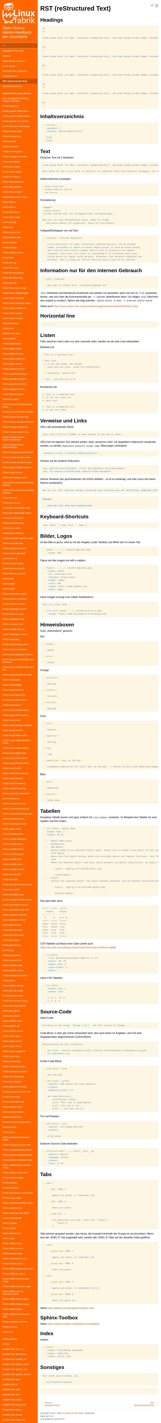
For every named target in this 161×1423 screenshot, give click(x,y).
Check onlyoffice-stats (13, 894)
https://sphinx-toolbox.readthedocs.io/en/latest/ (73, 1324)
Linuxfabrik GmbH (69, 1413)
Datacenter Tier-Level (13, 51)
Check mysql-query (12, 705)
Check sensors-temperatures (17, 1122)
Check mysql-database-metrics (18, 654)
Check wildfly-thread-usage (16, 1304)
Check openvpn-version (14, 920)
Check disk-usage (11, 217)
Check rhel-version (12, 1061)
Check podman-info (12, 960)
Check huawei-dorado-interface (18, 452)
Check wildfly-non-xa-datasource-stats (13, 1292)
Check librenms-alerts (13, 563)
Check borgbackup (12, 136)
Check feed (8, 257)
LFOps (6, 1344)
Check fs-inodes (10, 323)
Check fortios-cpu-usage (14, 288)
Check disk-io (9, 207)
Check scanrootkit (11, 1097)
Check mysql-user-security (15, 773)
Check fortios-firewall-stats (15, 293)
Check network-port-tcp (14, 803)
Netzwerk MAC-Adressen (15, 71)
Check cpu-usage (11, 166)
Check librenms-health (13, 568)
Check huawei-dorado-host (16, 432)
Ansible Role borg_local (14, 1404)
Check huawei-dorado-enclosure (18, 422)
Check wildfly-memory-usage (17, 1286)
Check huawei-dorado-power (17, 457)
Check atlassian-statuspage (16, 126)
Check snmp (9, 1132)
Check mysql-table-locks (14, 753)
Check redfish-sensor (13, 1031)
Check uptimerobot (12, 1233)
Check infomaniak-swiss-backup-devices (19, 483)
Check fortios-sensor (13, 313)
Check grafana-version (14, 369)
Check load (8, 578)
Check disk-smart (11, 212)
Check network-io (11, 798)
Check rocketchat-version (15, 1071)
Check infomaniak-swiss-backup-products (19, 491)
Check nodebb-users (13, 864)
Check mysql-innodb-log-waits (17, 674)
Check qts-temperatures (14, 1006)
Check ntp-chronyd (12, 874)
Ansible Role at (10, 1384)
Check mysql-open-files (14, 695)
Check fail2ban (10, 247)
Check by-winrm (10, 146)
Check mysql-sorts (12, 720)
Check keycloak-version (14, 548)
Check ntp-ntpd (10, 879)
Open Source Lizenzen (14, 61)
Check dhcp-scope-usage (15, 197)
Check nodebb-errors (13, 844)
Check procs (9, 980)
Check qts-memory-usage (15, 1000)
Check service (9, 1127)
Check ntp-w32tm (11, 889)
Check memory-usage (13, 614)
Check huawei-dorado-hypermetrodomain (14, 438)
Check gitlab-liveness (13, 353)
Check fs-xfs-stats (11, 333)
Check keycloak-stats (13, 543)
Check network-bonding (14, 788)
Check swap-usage (12, 1198)
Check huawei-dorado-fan (15, 427)
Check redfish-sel (11, 1026)
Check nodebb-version (14, 869)
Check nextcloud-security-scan (18, 813)
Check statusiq (10, 1182)
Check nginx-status (12, 829)
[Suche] (19, 45)
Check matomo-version (14, 604)
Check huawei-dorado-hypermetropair (14, 445)
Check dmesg (9, 222)
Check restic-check (12, 1046)
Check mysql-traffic (12, 768)
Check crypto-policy (12, 171)
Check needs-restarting (14, 783)
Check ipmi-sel (10, 498)
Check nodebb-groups (13, 854)
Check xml (8, 1332)
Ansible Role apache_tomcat (17, 1374)
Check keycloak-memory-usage (18, 538)
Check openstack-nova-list (15, 904)
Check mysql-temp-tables (15, 758)
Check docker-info (11, 232)
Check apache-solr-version (16, 121)
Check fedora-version (13, 252)
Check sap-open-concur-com (17, 1091)
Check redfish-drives (13, 1021)
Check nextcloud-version (15, 824)
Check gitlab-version (12, 364)
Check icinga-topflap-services (17, 467)
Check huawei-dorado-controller (18, 412)
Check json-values (11, 528)
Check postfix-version (13, 970)
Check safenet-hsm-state (15, 1086)
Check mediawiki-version (15, 609)
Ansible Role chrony (12, 1409)
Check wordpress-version (15, 1321)
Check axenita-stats (12, 131)
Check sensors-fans (12, 1117)
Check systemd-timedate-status (18, 1203)
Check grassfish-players (14, 379)
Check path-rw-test (12, 925)
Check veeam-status (13, 1253)
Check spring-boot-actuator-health (16, 1138)
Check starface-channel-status (17, 1155)
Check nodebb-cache (13, 834)
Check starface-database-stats (17, 1160)
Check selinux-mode (12, 1107)
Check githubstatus (12, 343)
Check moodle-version (13, 629)
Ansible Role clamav (12, 1415)
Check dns (8, 227)
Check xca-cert (10, 1327)
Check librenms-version (14, 573)
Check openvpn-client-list (15, 915)
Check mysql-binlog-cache (15, 644)
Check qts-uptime (11, 1011)
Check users (9, 1238)
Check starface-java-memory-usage (17, 1166)
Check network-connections (16, 793)
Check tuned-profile (12, 1218)
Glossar (6, 56)
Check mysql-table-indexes (16, 748)
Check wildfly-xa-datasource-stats (17, 1315)
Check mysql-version (13, 778)
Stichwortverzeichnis (13, 86)
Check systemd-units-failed (16, 1213)
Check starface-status (13, 1177)
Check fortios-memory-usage (17, 303)
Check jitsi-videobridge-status (17, 513)
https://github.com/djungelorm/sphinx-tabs (70, 1308)
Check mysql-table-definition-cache (17, 741)
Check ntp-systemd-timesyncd (17, 884)
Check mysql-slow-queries (15, 715)
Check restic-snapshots (14, 1051)
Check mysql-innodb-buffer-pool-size (18, 668)
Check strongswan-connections (18, 1193)
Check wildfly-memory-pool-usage (16, 1280)
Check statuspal (10, 1188)
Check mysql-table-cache (15, 735)
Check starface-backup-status (17, 1150)
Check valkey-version (13, 1248)
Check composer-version (15, 156)
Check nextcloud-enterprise (16, 808)
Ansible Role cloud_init (14, 1420)
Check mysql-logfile (12, 685)
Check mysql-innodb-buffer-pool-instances (18, 660)
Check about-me (11, 106)
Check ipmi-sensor (12, 503)
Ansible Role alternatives (15, 1354)
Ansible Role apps (11, 1379)
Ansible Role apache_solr (15, 1369)
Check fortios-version (13, 318)
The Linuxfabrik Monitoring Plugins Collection (15, 99)
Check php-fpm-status (13, 935)
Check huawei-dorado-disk (16, 417)
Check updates (10, 1223)
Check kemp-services (13, 533)
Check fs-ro (8, 328)
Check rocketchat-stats (14, 1066)
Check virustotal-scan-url (15, 1258)
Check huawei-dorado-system (17, 462)
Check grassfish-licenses (15, 374)
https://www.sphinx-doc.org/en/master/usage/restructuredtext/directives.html (96, 306)
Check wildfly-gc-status (14, 1273)
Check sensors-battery (14, 1112)
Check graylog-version (13, 389)
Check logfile (9, 583)
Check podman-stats (13, 965)
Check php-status (11, 940)
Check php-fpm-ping (12, 930)
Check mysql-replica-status (16, 710)
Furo (51, 1416)
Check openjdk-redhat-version (17, 899)
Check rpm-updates (12, 1081)
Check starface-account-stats (17, 1145)
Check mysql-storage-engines (17, 725)
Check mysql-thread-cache (16, 763)
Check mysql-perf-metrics (15, 700)
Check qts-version (11, 1016)
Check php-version (12, 945)
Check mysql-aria (11, 639)
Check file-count (10, 267)
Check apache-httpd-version (16, 116)
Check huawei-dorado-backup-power (18, 405)
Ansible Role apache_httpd (16, 1364)
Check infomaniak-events (15, 477)
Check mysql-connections (15, 649)
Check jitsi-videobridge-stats (16, 508)
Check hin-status (11, 399)
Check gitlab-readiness (14, 358)
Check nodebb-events (13, 849)
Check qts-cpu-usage (13, 990)
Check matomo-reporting (15, 599)
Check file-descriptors (13, 273)
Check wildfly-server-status (16, 1299)
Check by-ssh (9, 141)
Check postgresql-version (15, 975)
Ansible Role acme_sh (13, 1349)
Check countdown (11, 161)
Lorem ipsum (9, 66)
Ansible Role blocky (12, 1399)
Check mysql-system (13, 730)
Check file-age (10, 262)
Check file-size (10, 283)
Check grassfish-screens (15, 384)
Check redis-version (12, 1041)
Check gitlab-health (12, 348)
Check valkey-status (12, 1243)
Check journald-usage (13, 523)
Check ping (8, 950)
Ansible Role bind (11, 1394)
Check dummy (10, 242)
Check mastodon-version (15, 594)
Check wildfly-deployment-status (18, 1268)
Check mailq (9, 588)
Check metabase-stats (13, 619)
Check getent (9, 338)
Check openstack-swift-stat (16, 909)
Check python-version (13, 985)
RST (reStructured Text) (15, 81)
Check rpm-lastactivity (13, 1076)
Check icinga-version (13, 472)
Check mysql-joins (11, 679)
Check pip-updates (12, 955)
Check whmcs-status (13, 1263)
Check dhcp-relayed (12, 192)
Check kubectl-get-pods (14, 553)
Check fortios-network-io (14, 308)
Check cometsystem (12, 151)
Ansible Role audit (11, 1389)
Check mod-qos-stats (13, 624)
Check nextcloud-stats (13, 818)
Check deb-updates (12, 187)
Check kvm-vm (10, 558)
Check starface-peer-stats (15, 1172)
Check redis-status (12, 1036)
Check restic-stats (11, 1056)
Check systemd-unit (12, 1208)
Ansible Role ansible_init (15, 1359)
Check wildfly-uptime (13, 1309)
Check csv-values (11, 177)
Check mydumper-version (15, 634)
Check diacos (9, 202)
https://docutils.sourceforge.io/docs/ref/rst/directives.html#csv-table (77, 947)
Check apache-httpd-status (16, 111)
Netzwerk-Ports (10, 76)
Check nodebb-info (12, 859)
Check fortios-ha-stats (13, 298)
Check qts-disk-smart (13, 995)
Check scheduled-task (13, 1102)
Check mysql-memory (13, 690)
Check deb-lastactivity (13, 182)
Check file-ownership (13, 278)
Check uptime (9, 1228)
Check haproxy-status (13, 394)
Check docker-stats (12, 237)
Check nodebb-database (15, 839)
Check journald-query (13, 518)
